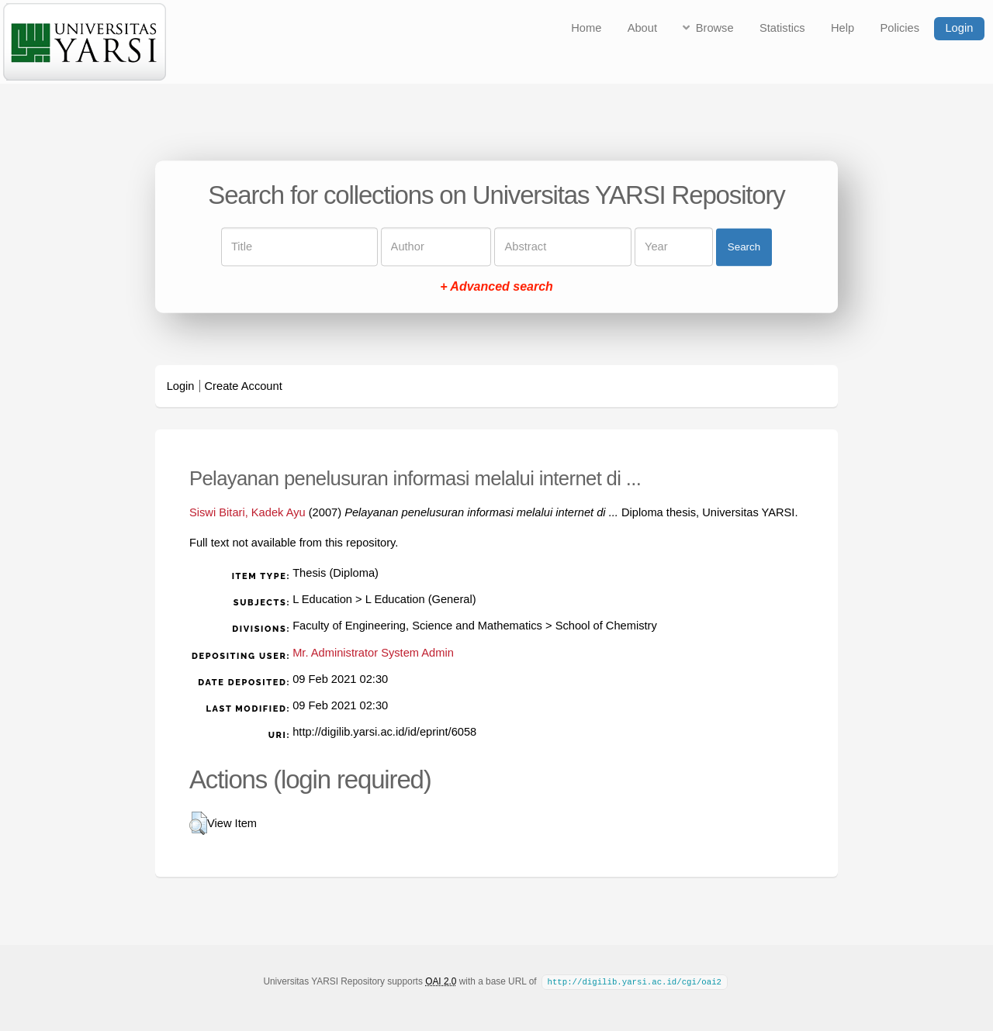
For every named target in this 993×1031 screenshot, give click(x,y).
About (642, 28)
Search (744, 247)
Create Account (243, 386)
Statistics (782, 28)
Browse (715, 28)
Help (842, 28)
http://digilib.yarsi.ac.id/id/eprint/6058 (384, 732)
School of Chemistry (606, 625)
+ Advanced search (496, 287)
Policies (900, 28)
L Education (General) (420, 599)
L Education (322, 599)
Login (959, 28)
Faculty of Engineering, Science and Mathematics (417, 625)
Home (586, 28)
